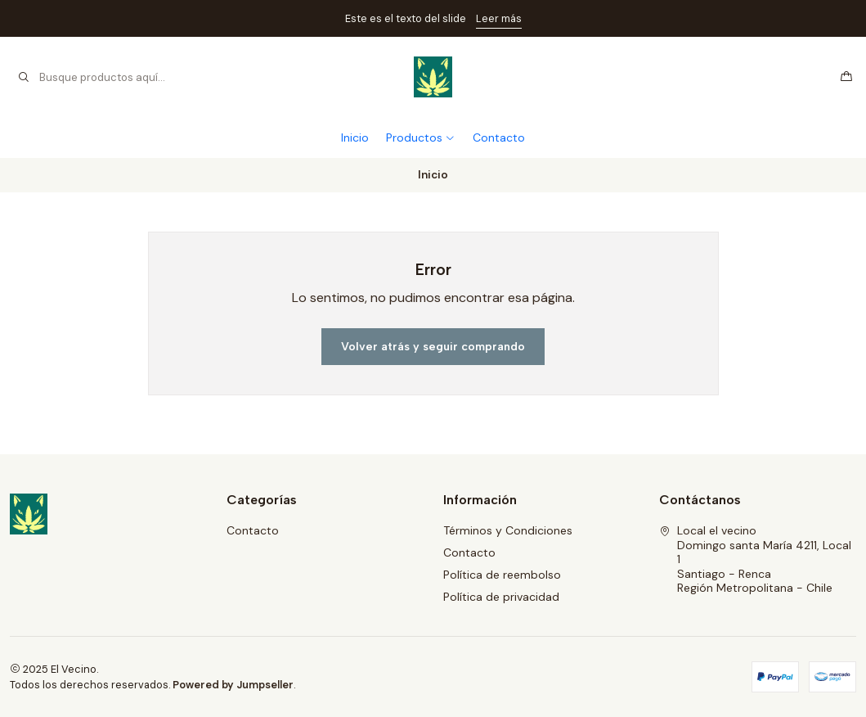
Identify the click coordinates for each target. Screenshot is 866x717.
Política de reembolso (502, 574)
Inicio (355, 137)
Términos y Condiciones (507, 530)
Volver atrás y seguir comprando (433, 347)
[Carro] (846, 76)
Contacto (499, 137)
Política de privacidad (501, 596)
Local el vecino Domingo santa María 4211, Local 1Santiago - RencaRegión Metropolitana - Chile (755, 559)
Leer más (499, 18)
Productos (420, 137)
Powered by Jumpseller (233, 685)
